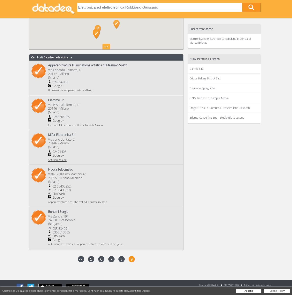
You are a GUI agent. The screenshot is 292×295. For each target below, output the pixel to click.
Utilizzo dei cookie (264, 285)
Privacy (247, 285)
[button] (96, 34)
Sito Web (58, 194)
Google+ (58, 86)
